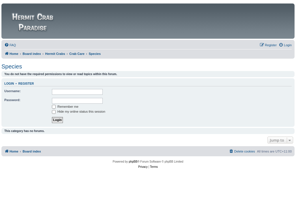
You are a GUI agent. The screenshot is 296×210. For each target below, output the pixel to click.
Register (26, 83)
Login (9, 83)
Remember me (65, 106)
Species (11, 66)
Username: (12, 91)
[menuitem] (10, 45)
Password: (12, 100)
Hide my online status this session (78, 111)
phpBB (133, 161)
